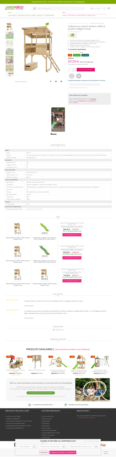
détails (44, 443)
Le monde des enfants (48, 16)
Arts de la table (71, 16)
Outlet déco (46, 424)
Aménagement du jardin (24, 16)
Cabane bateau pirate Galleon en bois (15, 371)
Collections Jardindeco (49, 431)
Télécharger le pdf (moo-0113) (34, 209)
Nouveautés (46, 426)
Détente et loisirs (91, 16)
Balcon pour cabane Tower (36, 370)
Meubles (64, 16)
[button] (74, 69)
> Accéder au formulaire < (86, 418)
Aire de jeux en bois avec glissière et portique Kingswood (58, 372)
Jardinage (33, 16)
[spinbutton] (71, 70)
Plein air (86, 23)
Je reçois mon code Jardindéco (40, 393)
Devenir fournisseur (48, 435)
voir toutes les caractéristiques (77, 49)
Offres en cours (47, 419)
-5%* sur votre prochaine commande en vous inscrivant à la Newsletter (40, 383)
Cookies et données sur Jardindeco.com (58, 441)
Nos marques (46, 428)
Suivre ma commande (13, 416)
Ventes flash (46, 421)
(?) (30, 446)
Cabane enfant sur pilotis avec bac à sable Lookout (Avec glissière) (79, 372)
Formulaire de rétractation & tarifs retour (19, 421)
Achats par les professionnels (15, 424)
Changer (93, 99)
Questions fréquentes (13, 419)
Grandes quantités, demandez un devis (18, 426)
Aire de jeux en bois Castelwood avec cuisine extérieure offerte (100, 372)
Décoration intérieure (81, 16)
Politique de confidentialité (14, 428)
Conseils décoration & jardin (51, 433)
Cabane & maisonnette (97, 23)
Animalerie (39, 16)
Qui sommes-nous (48, 416)
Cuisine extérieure (12, 16)
